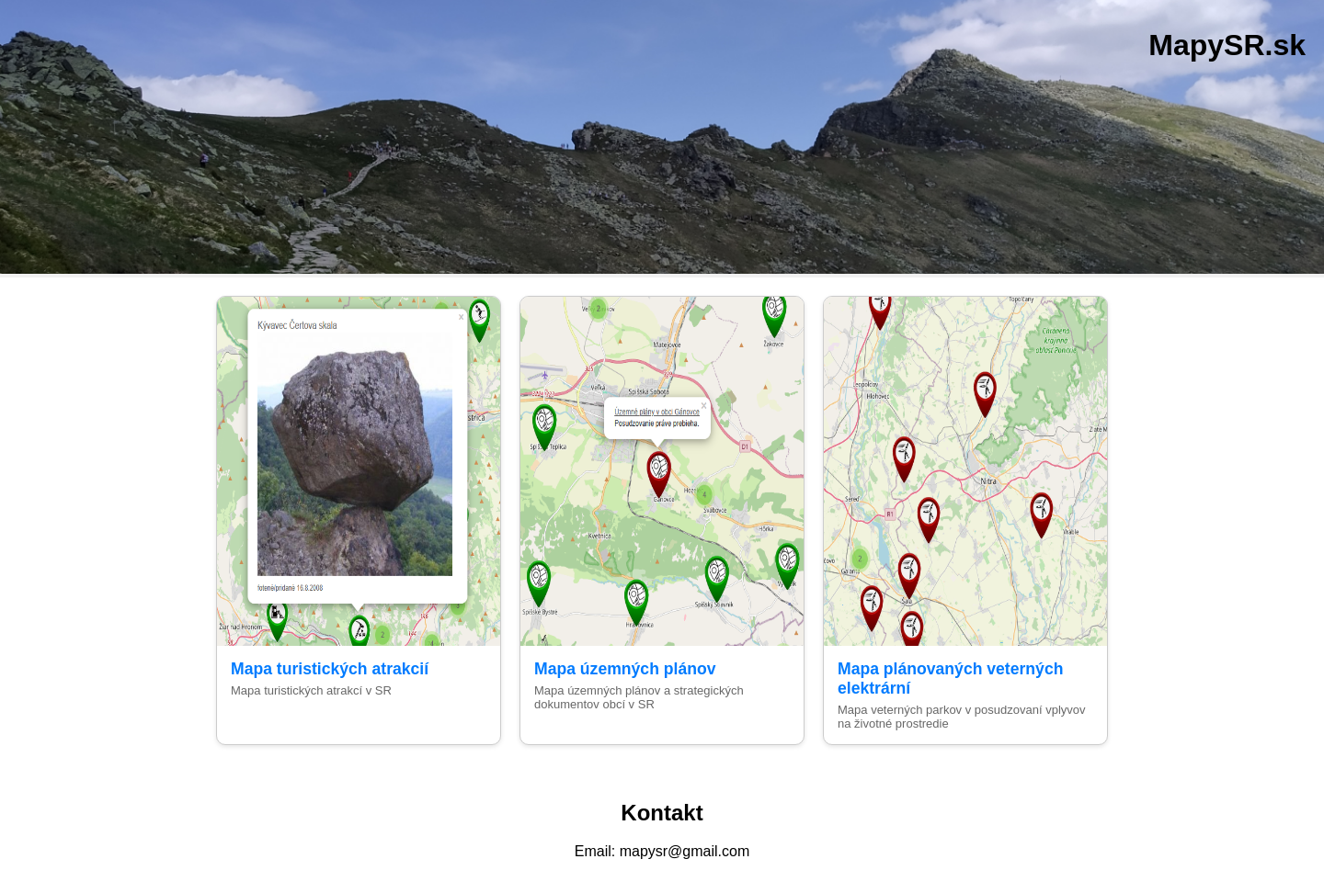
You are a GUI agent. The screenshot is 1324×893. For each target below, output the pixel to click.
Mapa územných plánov (624, 669)
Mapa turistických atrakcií (329, 669)
